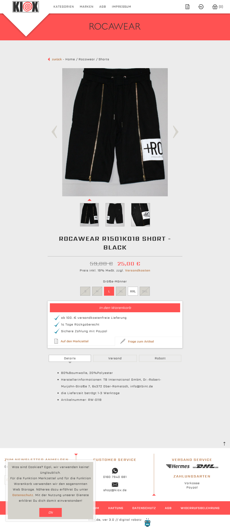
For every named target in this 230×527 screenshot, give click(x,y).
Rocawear (87, 59)
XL (121, 291)
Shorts (104, 59)
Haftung (115, 508)
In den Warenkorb (115, 307)
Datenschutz (144, 508)
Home (70, 59)
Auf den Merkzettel (74, 341)
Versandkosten (137, 270)
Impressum (121, 6)
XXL (133, 291)
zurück (57, 59)
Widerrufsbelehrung (200, 508)
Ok (50, 512)
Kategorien (63, 6)
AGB (102, 6)
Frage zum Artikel (141, 341)
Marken (86, 6)
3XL (145, 291)
